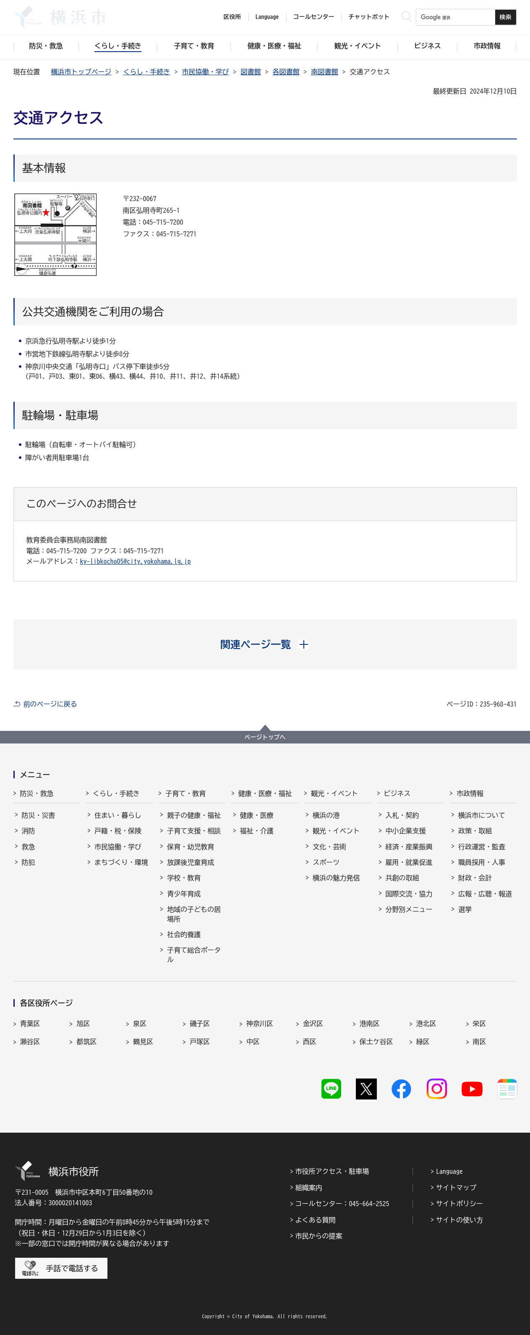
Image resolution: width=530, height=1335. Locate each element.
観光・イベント (334, 793)
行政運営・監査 (481, 846)
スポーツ (326, 862)
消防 (28, 830)
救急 (28, 846)
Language (449, 1171)
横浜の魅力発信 (336, 877)
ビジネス (397, 793)
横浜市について (481, 815)
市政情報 (470, 793)
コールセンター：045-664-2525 (342, 1203)
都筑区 (86, 1041)
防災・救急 (37, 793)
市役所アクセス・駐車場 (332, 1171)
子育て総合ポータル (194, 955)
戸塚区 (200, 1041)
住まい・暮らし (117, 815)
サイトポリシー (459, 1203)
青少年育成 (184, 893)
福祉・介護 (257, 830)
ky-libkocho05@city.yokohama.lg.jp (135, 561)
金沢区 (313, 1023)
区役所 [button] (232, 17)
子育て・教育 (185, 793)
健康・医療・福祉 (265, 793)
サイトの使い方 (459, 1220)
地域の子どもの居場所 (194, 914)
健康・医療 (257, 815)
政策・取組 (475, 830)
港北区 (426, 1023)
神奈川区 (259, 1023)
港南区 (370, 1023)
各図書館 (286, 71)
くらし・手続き (146, 71)
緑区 (423, 1041)
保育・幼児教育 (190, 846)
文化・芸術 (329, 846)
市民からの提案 (318, 1236)
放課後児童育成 (190, 862)
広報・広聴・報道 (485, 893)
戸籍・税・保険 (117, 830)
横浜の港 (326, 815)
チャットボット (369, 17)
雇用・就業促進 (409, 862)
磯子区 (200, 1023)
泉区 (139, 1023)
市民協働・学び (205, 71)
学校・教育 (184, 877)
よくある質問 (315, 1220)
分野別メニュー (409, 909)
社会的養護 (184, 934)
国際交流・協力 (409, 893)
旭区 (83, 1023)
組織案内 (308, 1187)
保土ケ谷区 (376, 1041)
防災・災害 (38, 815)
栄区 (479, 1023)
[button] (265, 644)
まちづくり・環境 (121, 862)
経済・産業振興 (409, 846)
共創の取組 (402, 877)
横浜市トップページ (81, 71)
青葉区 (30, 1023)
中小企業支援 (406, 830)
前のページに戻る (50, 704)
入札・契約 (402, 815)
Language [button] (267, 17)
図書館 (251, 71)
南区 (479, 1041)
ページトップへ (265, 737)
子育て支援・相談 (194, 830)
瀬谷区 (30, 1041)
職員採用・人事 (481, 862)
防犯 (28, 862)
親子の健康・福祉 (194, 815)
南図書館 (324, 71)
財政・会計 (475, 877)
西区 (309, 1041)
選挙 (465, 909)
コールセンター (313, 17)
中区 (253, 1041)
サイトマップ (456, 1187)
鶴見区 (143, 1041)
